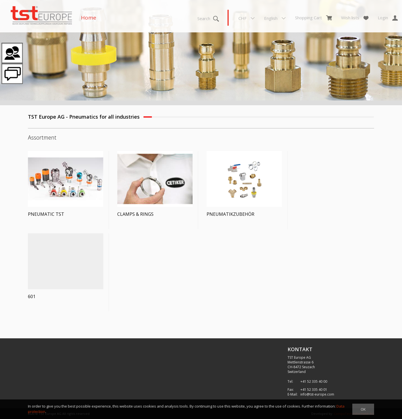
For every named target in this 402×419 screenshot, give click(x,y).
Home (88, 17)
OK (363, 409)
